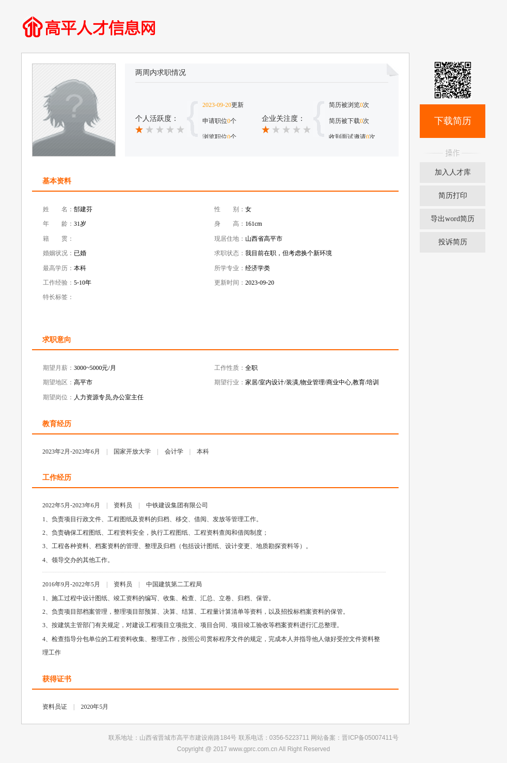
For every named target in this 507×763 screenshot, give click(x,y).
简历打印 (452, 195)
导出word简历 (452, 219)
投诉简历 (452, 242)
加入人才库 (453, 172)
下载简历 (452, 121)
